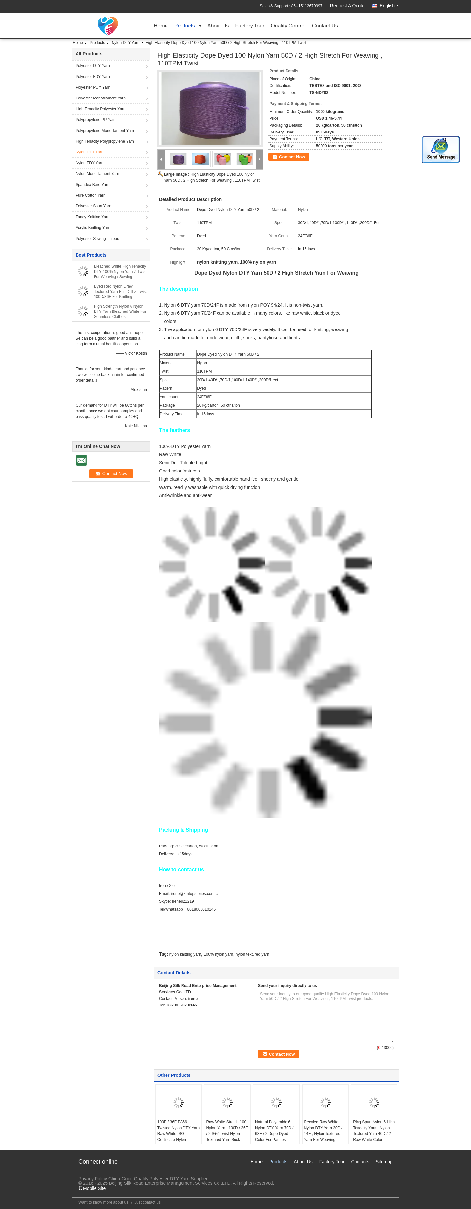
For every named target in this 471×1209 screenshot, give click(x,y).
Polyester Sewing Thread (97, 238)
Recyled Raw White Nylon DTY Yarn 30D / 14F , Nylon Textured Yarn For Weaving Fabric (323, 1134)
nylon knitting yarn (185, 954)
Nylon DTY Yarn (125, 42)
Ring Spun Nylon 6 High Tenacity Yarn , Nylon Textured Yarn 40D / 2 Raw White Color (374, 1131)
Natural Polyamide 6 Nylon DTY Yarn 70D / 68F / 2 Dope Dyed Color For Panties (274, 1131)
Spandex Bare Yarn (93, 184)
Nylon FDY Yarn (89, 163)
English (389, 5)
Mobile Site (92, 1188)
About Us (218, 26)
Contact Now (292, 156)
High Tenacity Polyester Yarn (101, 109)
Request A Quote (347, 5)
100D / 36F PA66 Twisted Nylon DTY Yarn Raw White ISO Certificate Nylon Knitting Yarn (178, 1134)
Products (184, 26)
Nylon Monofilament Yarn (97, 173)
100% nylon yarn (218, 954)
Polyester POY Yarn (93, 87)
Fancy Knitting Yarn (93, 217)
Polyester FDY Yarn (93, 76)
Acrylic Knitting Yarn (93, 227)
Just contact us (147, 1202)
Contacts (360, 1161)
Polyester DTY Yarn (93, 65)
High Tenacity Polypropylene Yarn (105, 141)
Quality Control (288, 26)
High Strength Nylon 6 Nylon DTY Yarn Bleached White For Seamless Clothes (120, 311)
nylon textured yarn (252, 954)
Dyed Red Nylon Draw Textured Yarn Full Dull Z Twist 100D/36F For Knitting (120, 291)
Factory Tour (250, 26)
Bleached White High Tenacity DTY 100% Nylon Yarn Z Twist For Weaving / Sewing (120, 271)
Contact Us (325, 26)
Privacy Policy (92, 1178)
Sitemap (384, 1161)
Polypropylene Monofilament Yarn (105, 130)
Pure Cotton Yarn (91, 195)
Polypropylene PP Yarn (96, 119)
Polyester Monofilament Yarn (101, 98)
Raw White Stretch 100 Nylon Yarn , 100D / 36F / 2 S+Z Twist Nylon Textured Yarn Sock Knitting (227, 1134)
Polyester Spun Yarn (93, 206)
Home (161, 26)
